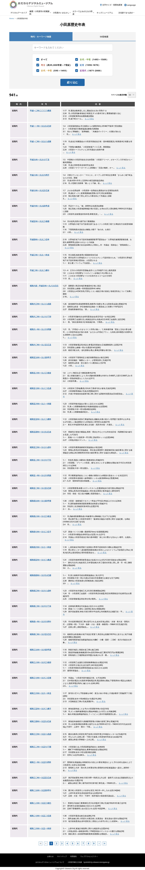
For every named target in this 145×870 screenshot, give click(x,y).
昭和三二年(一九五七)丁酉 (40, 747)
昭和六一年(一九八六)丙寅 (40, 329)
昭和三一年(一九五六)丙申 (40, 762)
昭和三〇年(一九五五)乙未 (40, 777)
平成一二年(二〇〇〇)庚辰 (40, 110)
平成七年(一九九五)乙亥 (39, 190)
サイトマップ (62, 856)
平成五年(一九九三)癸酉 (39, 221)
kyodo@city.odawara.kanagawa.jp (97, 862)
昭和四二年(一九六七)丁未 (40, 606)
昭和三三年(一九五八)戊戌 (40, 734)
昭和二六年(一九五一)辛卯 (40, 828)
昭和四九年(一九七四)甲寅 (40, 501)
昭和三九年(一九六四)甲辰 (40, 649)
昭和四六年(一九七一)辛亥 (40, 547)
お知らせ (50, 856)
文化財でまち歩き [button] (125, 12)
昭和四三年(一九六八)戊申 (40, 590)
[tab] (40, 36)
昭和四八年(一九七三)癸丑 (40, 516)
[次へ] (99, 843)
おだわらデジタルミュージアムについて (50, 862)
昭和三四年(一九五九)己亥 (40, 721)
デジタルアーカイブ (19, 12)
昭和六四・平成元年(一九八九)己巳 (44, 286)
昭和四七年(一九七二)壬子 (40, 531)
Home (11, 18)
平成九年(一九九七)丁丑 (39, 159)
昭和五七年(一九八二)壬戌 (40, 388)
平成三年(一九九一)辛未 (39, 255)
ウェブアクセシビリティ (89, 856)
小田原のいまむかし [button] (61, 12)
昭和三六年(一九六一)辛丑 (40, 693)
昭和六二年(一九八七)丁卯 (40, 316)
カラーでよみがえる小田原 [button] (82, 12)
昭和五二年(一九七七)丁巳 (40, 460)
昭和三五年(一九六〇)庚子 (40, 708)
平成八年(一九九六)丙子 (39, 175)
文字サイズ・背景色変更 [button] (111, 5)
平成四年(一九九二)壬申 (39, 239)
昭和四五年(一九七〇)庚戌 (40, 560)
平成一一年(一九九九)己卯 (40, 126)
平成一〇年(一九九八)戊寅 (40, 141)
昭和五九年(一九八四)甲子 (40, 357)
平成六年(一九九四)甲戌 (39, 206)
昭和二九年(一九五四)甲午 (40, 790)
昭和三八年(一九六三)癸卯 (40, 662)
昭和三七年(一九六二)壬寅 (40, 678)
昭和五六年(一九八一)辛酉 (40, 403)
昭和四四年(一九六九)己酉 (40, 575)
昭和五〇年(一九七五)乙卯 (40, 488)
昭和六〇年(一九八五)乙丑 (40, 345)
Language (130, 5)
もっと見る (89, 119)
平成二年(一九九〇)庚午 (39, 270)
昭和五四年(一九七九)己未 (40, 432)
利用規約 (73, 856)
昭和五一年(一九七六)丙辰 (40, 475)
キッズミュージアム (105, 12)
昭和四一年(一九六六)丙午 (40, 621)
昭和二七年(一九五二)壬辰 (40, 816)
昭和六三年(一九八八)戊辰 (40, 304)
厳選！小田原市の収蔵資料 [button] (39, 12)
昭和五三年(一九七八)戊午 (40, 447)
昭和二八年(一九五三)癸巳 (40, 803)
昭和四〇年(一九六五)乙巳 (40, 634)
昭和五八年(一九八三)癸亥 (40, 373)
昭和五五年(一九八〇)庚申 (40, 419)
